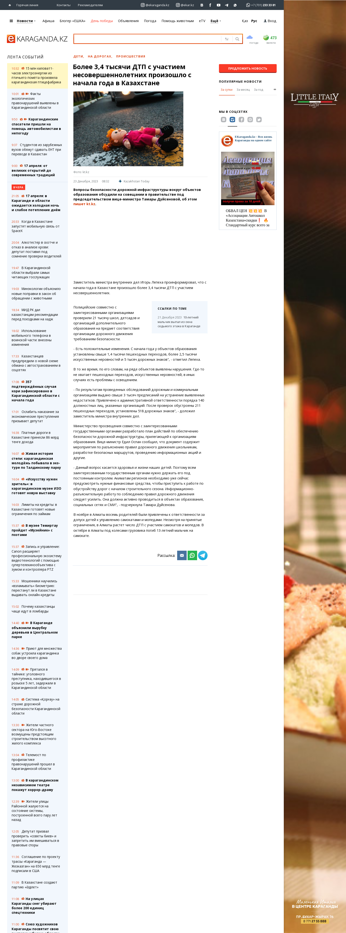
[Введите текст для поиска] (143, 39)
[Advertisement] (140, 243)
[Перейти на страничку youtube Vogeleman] (218, 5)
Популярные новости (240, 81)
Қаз (245, 21)
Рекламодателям (90, 5)
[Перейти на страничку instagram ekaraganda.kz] (155, 5)
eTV (202, 21)
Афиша (48, 21)
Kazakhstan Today (133, 181)
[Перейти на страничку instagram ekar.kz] (185, 5)
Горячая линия (27, 5)
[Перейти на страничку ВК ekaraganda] (202, 5)
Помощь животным (177, 21)
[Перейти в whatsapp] (259, 5)
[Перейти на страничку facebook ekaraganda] (210, 5)
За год (258, 89)
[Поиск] (236, 39)
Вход (270, 21)
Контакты (64, 5)
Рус (254, 21)
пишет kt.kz (84, 204)
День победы (102, 21)
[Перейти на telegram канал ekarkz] (227, 5)
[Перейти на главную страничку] (10, 5)
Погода (150, 21)
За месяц (243, 89)
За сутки (226, 89)
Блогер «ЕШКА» (72, 21)
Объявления (128, 21)
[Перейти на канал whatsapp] (235, 5)
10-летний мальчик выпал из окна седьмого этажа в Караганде (179, 321)
